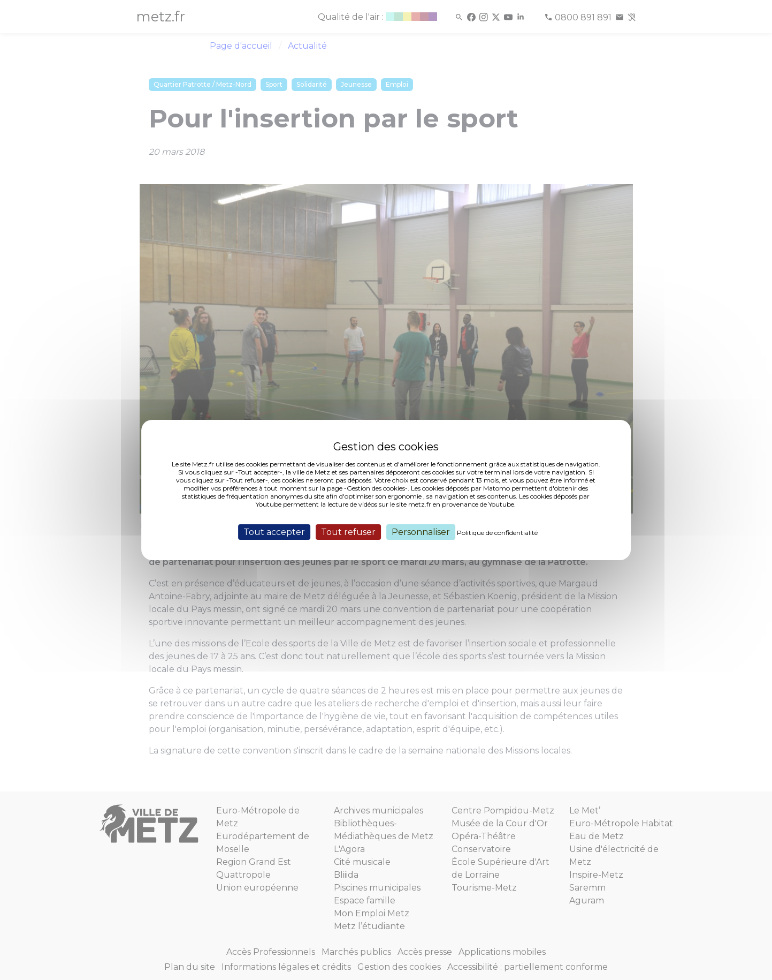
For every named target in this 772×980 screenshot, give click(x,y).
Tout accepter (274, 532)
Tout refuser (348, 532)
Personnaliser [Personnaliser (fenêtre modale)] (421, 532)
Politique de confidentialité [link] (497, 533)
